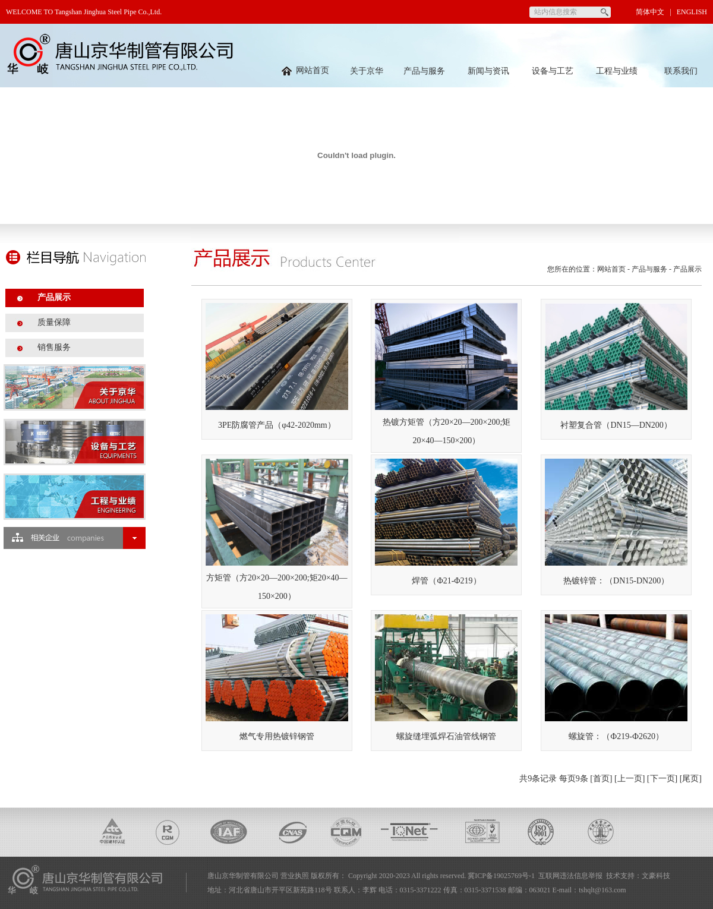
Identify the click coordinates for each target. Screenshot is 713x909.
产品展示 (54, 297)
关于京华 (366, 71)
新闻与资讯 (488, 71)
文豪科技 (656, 876)
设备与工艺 (552, 71)
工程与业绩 (617, 71)
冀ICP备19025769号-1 (501, 876)
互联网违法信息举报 (570, 876)
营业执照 (294, 876)
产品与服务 (424, 71)
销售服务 (54, 347)
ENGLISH (692, 12)
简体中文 (650, 12)
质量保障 (54, 322)
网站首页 (305, 70)
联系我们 (681, 71)
